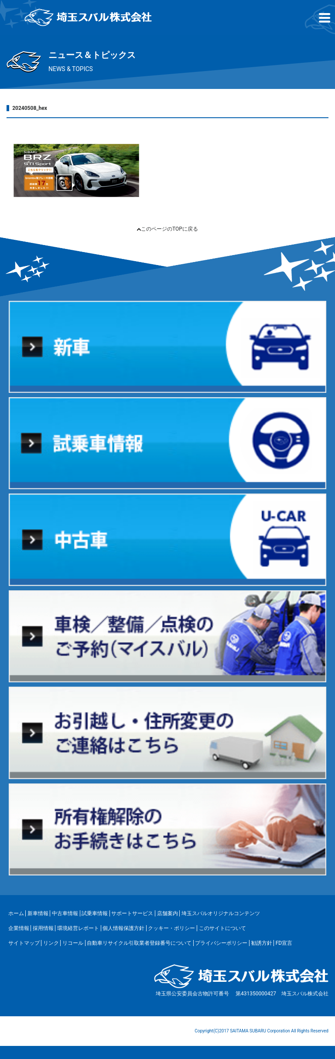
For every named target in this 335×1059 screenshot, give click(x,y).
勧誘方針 (261, 943)
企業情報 (18, 928)
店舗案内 (167, 913)
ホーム (16, 913)
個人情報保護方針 (123, 928)
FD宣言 (284, 943)
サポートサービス (132, 913)
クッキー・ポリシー (171, 928)
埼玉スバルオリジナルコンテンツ (220, 913)
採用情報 (43, 928)
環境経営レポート (78, 928)
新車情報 (37, 913)
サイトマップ (24, 943)
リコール (72, 943)
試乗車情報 (95, 913)
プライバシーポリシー (221, 943)
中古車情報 (65, 913)
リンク (51, 943)
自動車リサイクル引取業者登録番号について (139, 943)
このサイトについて (222, 928)
